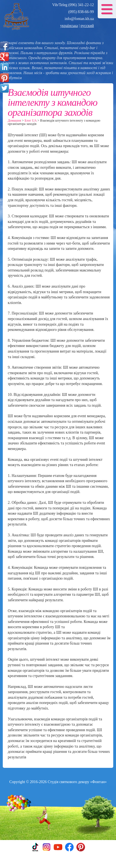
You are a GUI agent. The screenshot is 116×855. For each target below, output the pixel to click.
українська (69, 26)
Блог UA (31, 120)
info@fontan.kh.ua (79, 19)
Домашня (14, 120)
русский (87, 26)
